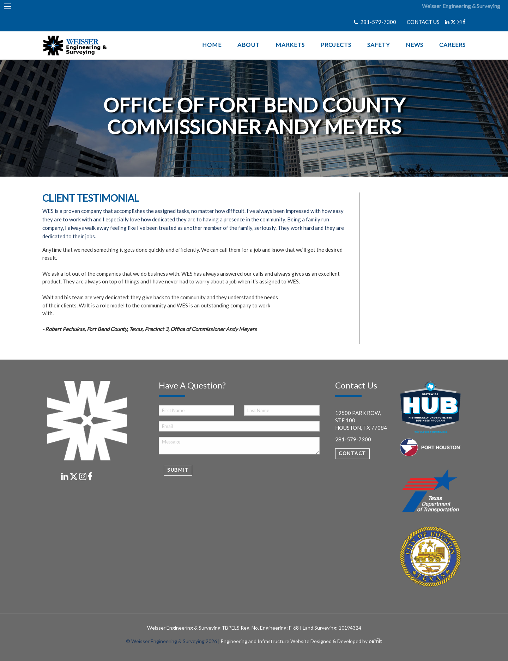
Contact (352, 453)
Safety (378, 45)
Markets (290, 45)
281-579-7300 (378, 22)
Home (212, 45)
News (414, 45)
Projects (336, 45)
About (248, 45)
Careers (452, 45)
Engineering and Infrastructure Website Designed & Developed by (301, 641)
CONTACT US (423, 22)
